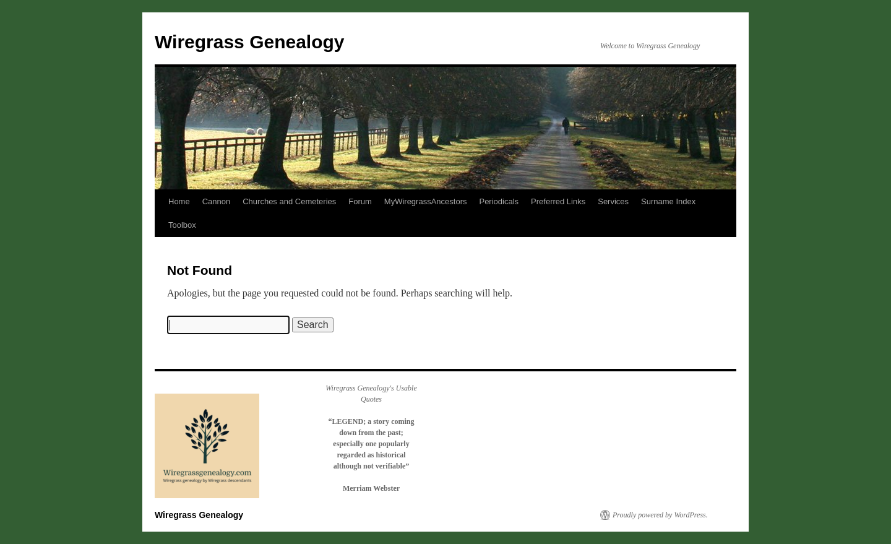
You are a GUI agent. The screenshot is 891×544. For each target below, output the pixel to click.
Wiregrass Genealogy (250, 42)
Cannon (216, 201)
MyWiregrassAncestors (425, 201)
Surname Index (668, 201)
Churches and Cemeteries (289, 201)
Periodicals (499, 201)
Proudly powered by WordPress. (660, 515)
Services (613, 201)
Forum (360, 201)
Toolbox (182, 225)
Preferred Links (558, 201)
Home (179, 201)
